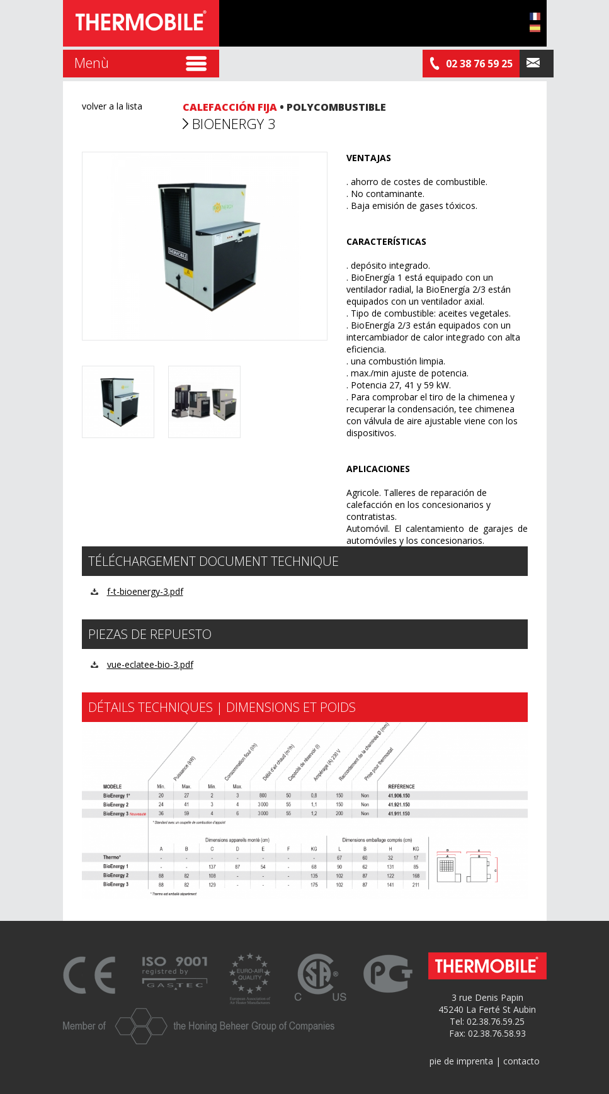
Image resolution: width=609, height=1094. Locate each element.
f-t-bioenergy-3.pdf (145, 591)
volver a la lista (112, 106)
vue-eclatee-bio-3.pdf (150, 664)
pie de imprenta (461, 1061)
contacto (521, 1061)
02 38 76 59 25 (471, 63)
